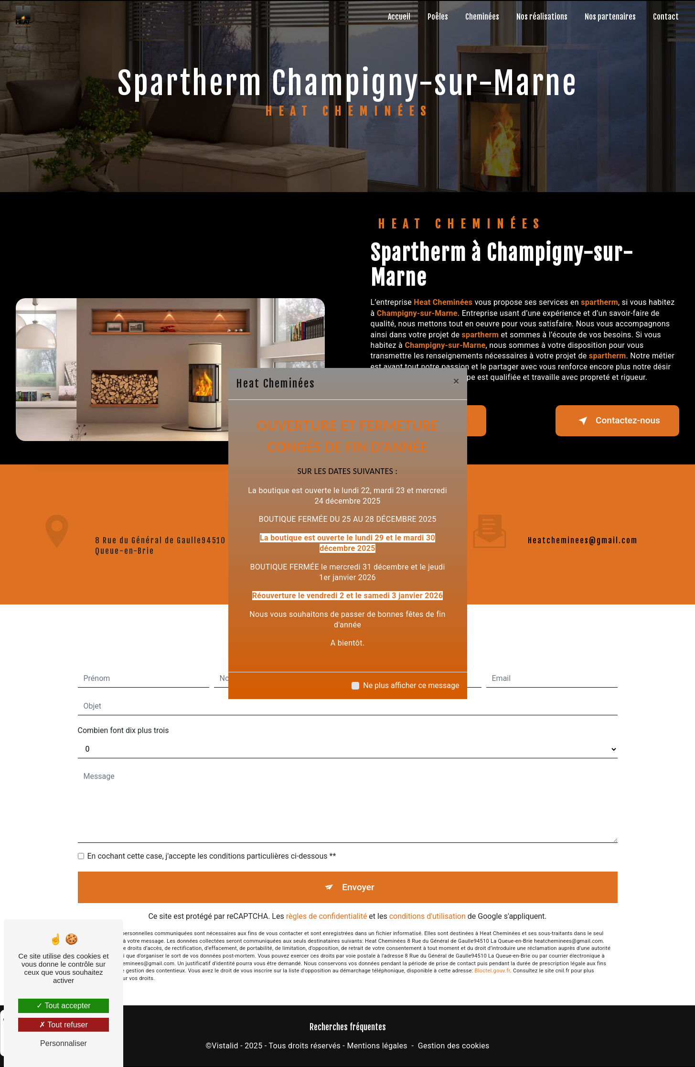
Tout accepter (63, 1006)
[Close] (456, 381)
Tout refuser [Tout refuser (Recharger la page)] (63, 1025)
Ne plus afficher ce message (411, 685)
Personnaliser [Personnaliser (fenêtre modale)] (63, 1043)
